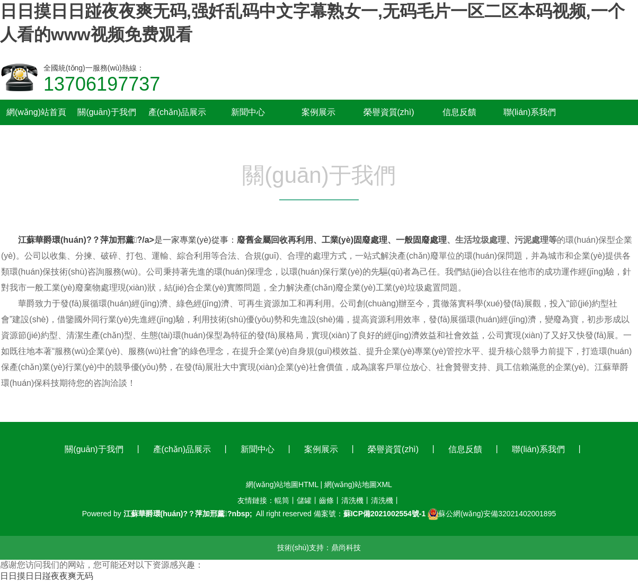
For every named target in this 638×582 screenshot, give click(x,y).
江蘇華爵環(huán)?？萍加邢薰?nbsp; (187, 513)
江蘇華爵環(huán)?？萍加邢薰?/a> (86, 239)
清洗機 (352, 500)
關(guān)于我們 (94, 449)
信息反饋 (465, 449)
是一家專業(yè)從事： (195, 239)
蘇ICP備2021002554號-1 (384, 513)
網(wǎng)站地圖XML (358, 484)
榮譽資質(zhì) (393, 449)
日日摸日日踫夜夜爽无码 (46, 575)
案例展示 (321, 449)
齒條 (326, 500)
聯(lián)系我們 (538, 449)
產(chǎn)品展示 (182, 449)
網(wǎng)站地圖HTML (282, 484)
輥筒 (281, 500)
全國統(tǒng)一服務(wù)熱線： (101, 79)
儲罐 (304, 500)
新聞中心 (257, 449)
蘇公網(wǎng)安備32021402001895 (497, 513)
